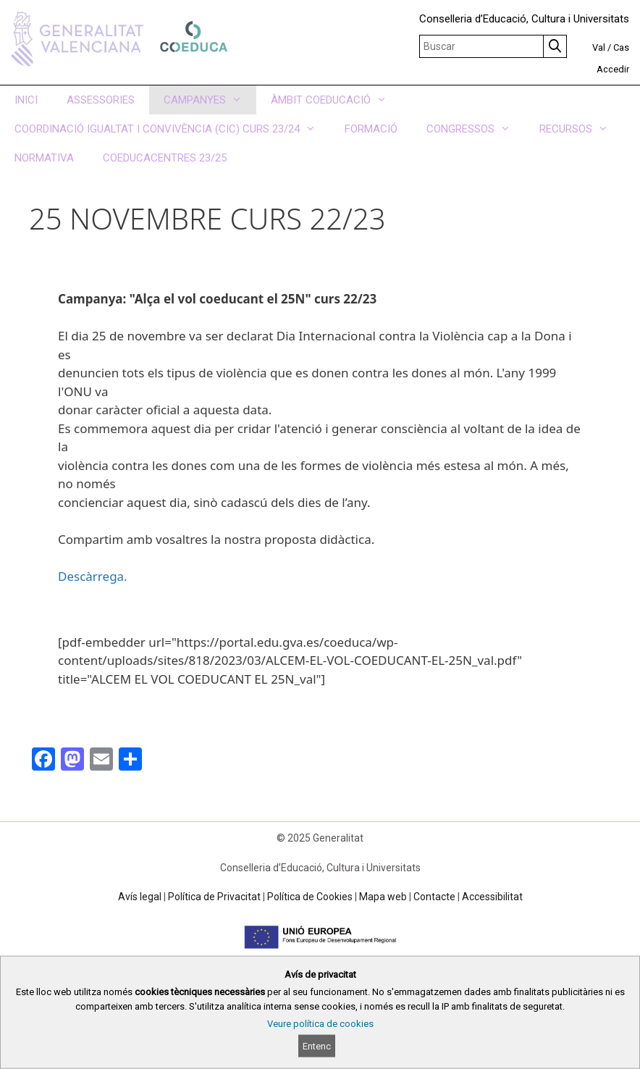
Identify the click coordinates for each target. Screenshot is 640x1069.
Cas (621, 47)
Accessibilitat (492, 896)
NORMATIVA (44, 157)
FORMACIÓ (371, 128)
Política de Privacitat (214, 896)
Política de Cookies (310, 896)
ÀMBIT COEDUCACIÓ (336, 99)
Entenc (317, 1046)
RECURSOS (581, 128)
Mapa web (383, 896)
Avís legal (139, 896)
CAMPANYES (210, 99)
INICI (26, 99)
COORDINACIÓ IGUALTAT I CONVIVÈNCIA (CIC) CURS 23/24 (172, 128)
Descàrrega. (94, 576)
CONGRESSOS (475, 128)
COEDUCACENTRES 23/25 (165, 157)
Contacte (434, 896)
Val (598, 47)
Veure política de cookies (320, 1023)
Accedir (613, 69)
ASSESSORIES (101, 99)
